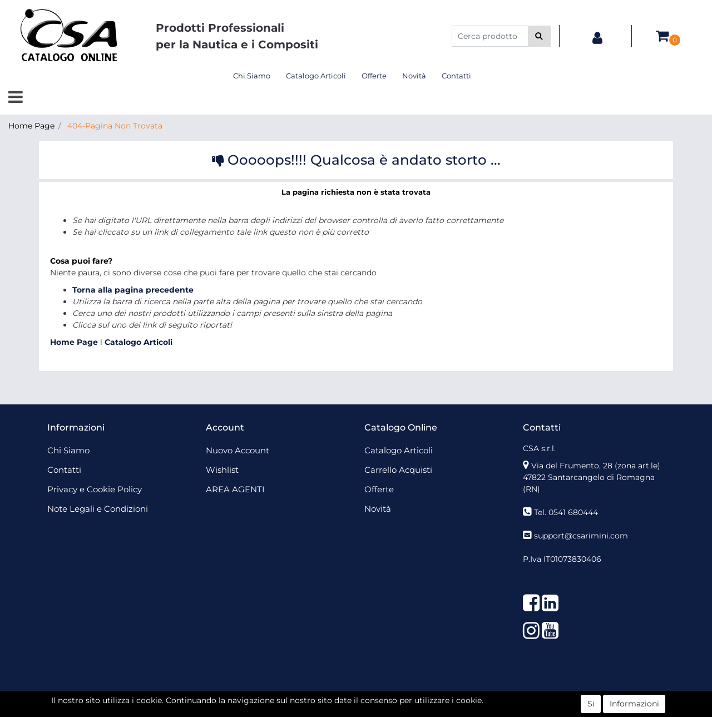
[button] (539, 36)
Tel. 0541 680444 (566, 512)
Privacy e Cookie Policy (94, 489)
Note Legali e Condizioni (97, 508)
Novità (414, 75)
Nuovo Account (237, 450)
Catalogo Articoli (316, 75)
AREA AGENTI (235, 489)
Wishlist (222, 469)
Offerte (374, 75)
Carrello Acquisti (398, 469)
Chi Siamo (251, 75)
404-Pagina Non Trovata (114, 126)
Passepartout (380, 699)
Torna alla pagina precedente (133, 290)
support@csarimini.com (581, 536)
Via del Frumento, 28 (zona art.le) (595, 466)
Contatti (456, 75)
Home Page (31, 126)
